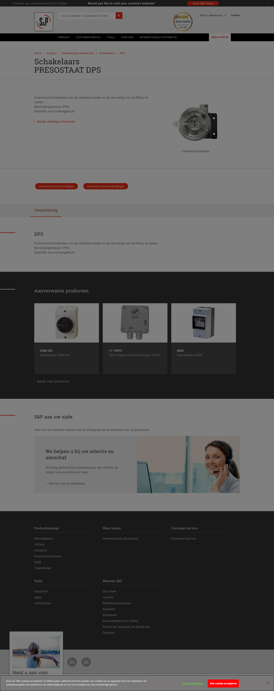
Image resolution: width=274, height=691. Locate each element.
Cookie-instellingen (192, 683)
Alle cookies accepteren (223, 683)
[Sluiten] (267, 683)
